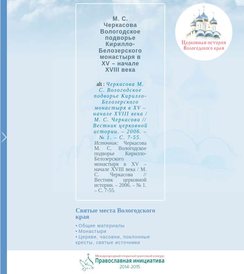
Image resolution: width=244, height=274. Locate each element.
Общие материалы (101, 225)
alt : (120, 110)
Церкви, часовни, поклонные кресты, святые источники (113, 239)
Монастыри (92, 231)
